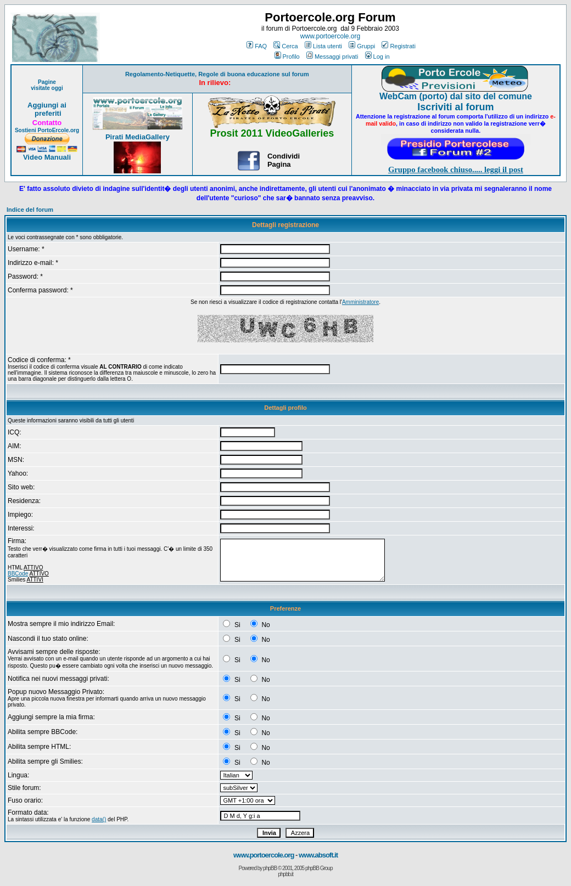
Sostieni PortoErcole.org (47, 130)
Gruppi (362, 46)
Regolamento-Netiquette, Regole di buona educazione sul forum (217, 74)
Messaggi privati (332, 56)
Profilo (287, 56)
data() (99, 819)
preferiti (46, 113)
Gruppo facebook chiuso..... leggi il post (455, 169)
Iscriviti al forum (455, 106)
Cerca (285, 46)
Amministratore (360, 302)
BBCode (18, 574)
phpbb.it (285, 874)
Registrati (398, 46)
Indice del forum (30, 209)
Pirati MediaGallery (137, 137)
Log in (377, 56)
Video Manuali (47, 157)
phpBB (270, 868)
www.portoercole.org (330, 36)
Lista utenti (323, 46)
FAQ (257, 46)
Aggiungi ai (46, 105)
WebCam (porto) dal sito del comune (455, 96)
